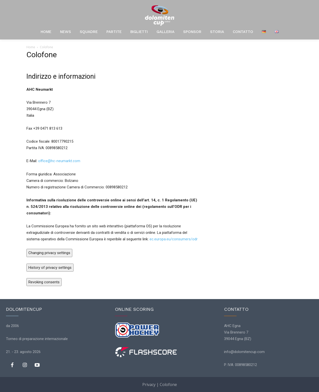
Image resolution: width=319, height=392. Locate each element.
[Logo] (159, 15)
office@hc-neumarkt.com (59, 161)
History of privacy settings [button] (50, 267)
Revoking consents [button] (44, 282)
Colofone (168, 384)
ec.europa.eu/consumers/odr (174, 239)
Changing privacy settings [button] (49, 253)
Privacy (149, 384)
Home (30, 47)
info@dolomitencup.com (244, 352)
